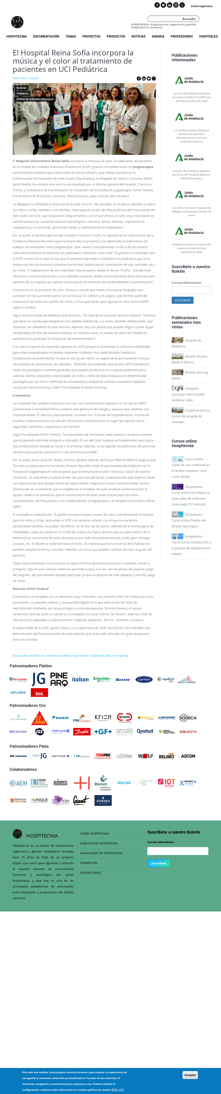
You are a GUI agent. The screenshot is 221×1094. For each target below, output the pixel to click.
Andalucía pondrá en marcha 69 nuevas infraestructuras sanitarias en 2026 (191, 248)
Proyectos (91, 36)
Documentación (46, 36)
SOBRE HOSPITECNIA (94, 833)
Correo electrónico (186, 282)
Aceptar (190, 1076)
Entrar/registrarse (201, 6)
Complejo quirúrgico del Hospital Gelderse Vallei (188, 394)
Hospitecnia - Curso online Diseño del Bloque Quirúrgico (189, 520)
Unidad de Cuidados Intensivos (35, 99)
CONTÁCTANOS (90, 873)
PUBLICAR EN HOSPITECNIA (99, 843)
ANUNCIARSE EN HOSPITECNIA (101, 853)
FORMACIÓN (88, 863)
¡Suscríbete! (182, 300)
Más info (118, 1090)
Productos (116, 36)
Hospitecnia (16, 36)
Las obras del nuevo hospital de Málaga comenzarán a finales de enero (191, 211)
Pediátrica (23, 93)
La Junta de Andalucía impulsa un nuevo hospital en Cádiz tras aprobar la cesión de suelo (191, 97)
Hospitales (208, 36)
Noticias (139, 36)
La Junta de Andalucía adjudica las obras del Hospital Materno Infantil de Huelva (191, 174)
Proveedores (182, 36)
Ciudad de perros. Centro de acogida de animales (191, 416)
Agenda (158, 36)
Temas (71, 36)
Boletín (178, 271)
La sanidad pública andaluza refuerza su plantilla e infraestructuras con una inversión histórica (191, 135)
